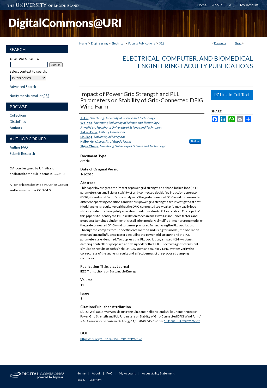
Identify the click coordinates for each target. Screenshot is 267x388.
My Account (127, 373)
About (96, 373)
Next (238, 43)
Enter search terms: (24, 58)
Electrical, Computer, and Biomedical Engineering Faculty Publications (188, 61)
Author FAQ (19, 147)
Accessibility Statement (158, 373)
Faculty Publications (141, 43)
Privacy (81, 379)
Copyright (95, 379)
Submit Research (22, 153)
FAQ (109, 373)
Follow (195, 141)
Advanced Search (23, 87)
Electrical (118, 43)
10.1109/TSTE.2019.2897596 (182, 321)
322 (161, 43)
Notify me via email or (29, 96)
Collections (18, 115)
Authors (16, 128)
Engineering (99, 43)
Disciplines (18, 121)
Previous (220, 43)
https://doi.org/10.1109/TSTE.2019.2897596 (111, 339)
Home (83, 43)
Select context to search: (28, 71)
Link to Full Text (232, 95)
